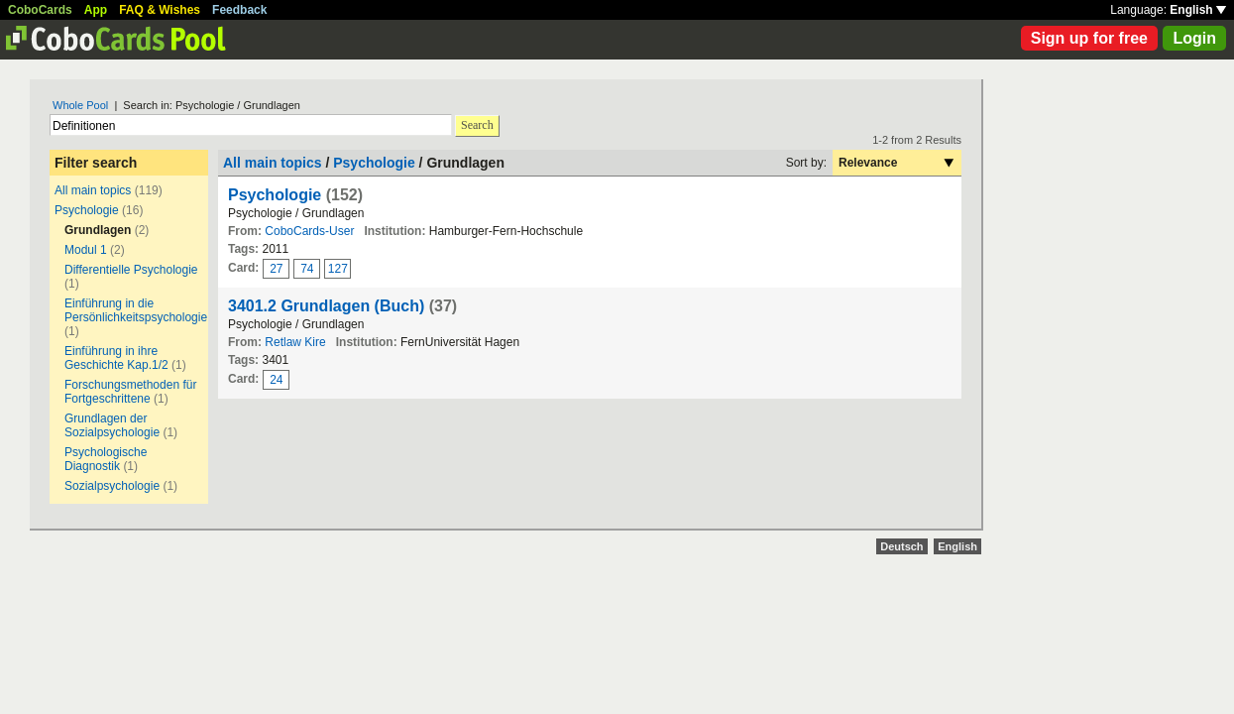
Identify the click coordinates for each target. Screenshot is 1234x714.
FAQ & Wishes (159, 10)
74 (306, 269)
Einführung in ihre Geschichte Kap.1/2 (116, 358)
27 (276, 269)
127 (338, 269)
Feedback (239, 10)
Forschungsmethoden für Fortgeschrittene (130, 392)
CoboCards (40, 10)
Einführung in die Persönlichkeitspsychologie (135, 310)
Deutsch (901, 546)
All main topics (93, 190)
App (95, 10)
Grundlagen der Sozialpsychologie (112, 425)
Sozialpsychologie (112, 486)
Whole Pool (80, 105)
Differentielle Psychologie (131, 270)
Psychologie (87, 210)
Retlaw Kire (295, 342)
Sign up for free (1089, 38)
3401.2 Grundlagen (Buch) (326, 306)
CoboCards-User (309, 231)
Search (477, 125)
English (1198, 10)
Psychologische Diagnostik (105, 459)
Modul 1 (85, 250)
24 (276, 380)
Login (1194, 38)
